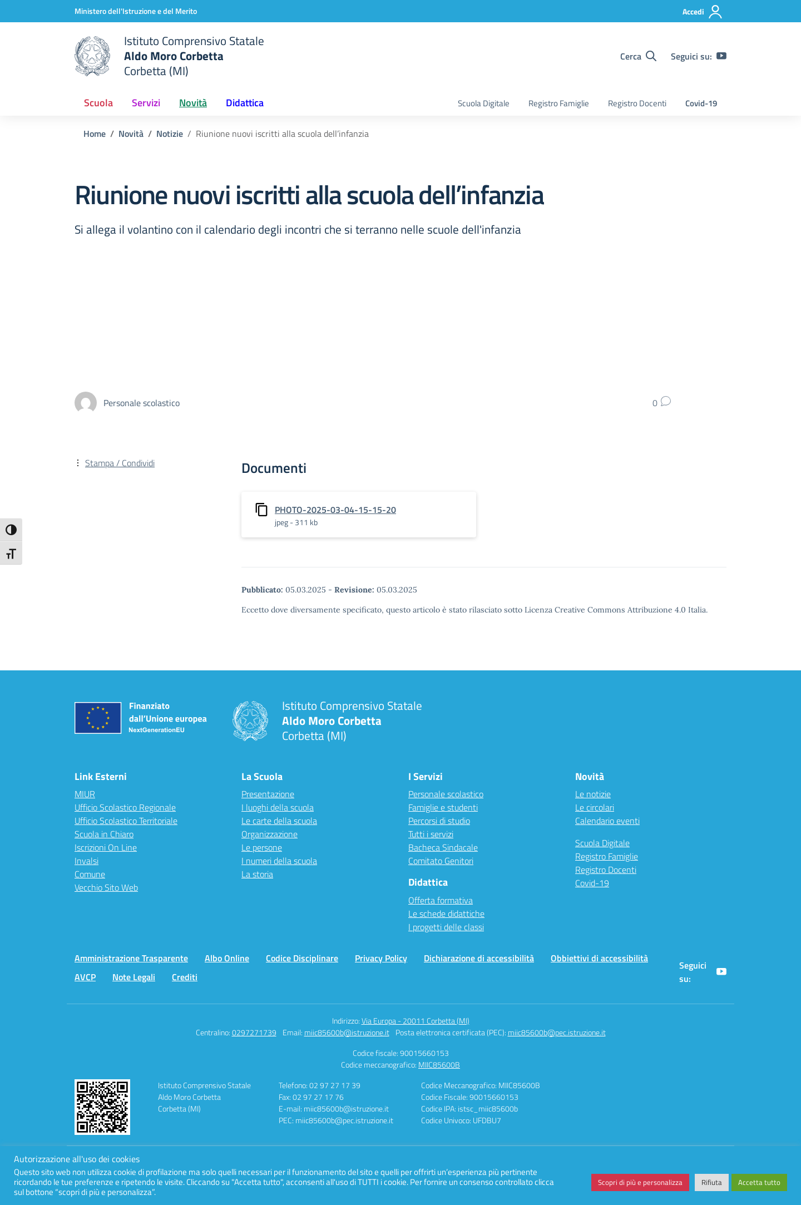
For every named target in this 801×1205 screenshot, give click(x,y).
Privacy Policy (381, 958)
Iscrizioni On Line (106, 847)
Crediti (184, 977)
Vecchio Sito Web (106, 887)
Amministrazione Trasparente (131, 958)
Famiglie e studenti (443, 807)
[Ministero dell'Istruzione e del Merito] (136, 11)
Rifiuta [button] (711, 1182)
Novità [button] (193, 102)
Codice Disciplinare (302, 958)
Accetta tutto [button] (759, 1182)
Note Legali (133, 977)
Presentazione (267, 794)
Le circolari (594, 807)
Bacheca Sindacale (443, 847)
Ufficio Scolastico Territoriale (126, 820)
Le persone (261, 847)
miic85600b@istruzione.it (346, 1032)
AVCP (85, 977)
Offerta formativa (440, 900)
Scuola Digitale (484, 103)
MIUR (85, 794)
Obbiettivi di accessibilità (599, 958)
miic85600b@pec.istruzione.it (557, 1032)
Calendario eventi (607, 820)
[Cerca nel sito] (638, 56)
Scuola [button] (98, 102)
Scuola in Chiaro (104, 834)
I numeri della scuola (279, 860)
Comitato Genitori (440, 860)
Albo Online (227, 958)
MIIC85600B (439, 1064)
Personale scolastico (445, 794)
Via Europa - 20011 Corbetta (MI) (415, 1020)
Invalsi (86, 860)
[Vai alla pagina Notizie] (169, 133)
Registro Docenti (637, 103)
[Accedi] (702, 11)
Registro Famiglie (558, 103)
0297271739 (254, 1032)
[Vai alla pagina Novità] (131, 133)
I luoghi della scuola (277, 807)
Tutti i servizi (430, 834)
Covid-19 (701, 103)
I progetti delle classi (446, 927)
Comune (90, 874)
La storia (257, 874)
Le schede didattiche (446, 913)
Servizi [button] (146, 102)
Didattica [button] (245, 102)
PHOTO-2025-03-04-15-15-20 (335, 509)
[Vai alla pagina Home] (94, 133)
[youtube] (721, 56)
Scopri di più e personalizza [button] (640, 1182)
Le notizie (593, 794)
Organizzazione (269, 834)
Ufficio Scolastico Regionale (125, 807)
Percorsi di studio (439, 820)
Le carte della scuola (279, 820)
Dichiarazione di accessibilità (479, 958)
